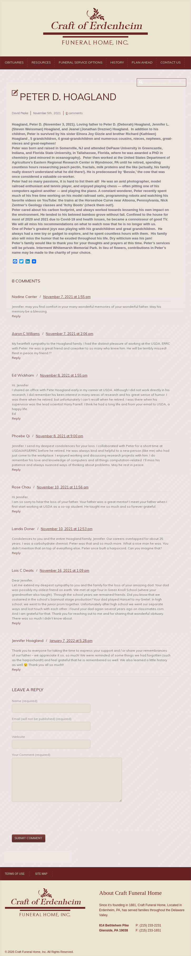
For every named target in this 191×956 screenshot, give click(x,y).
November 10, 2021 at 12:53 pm (66, 529)
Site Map (41, 873)
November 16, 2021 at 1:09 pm (64, 570)
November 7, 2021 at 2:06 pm (69, 334)
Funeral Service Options (80, 62)
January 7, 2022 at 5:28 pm (71, 640)
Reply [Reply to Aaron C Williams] (16, 358)
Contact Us (170, 62)
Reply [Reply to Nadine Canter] (16, 316)
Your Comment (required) (31, 755)
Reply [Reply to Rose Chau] (16, 511)
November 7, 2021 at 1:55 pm (67, 297)
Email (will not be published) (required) (41, 719)
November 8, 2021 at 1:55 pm (63, 375)
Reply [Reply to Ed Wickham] (16, 418)
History (117, 62)
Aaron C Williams (26, 334)
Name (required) (24, 701)
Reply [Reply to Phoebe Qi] (16, 470)
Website (18, 737)
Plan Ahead (142, 62)
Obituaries (14, 62)
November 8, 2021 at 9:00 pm (59, 436)
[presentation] (52, 819)
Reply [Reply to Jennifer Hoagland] (16, 669)
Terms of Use (15, 873)
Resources (41, 62)
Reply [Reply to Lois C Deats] (16, 623)
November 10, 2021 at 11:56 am (63, 487)
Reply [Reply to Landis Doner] (16, 553)
